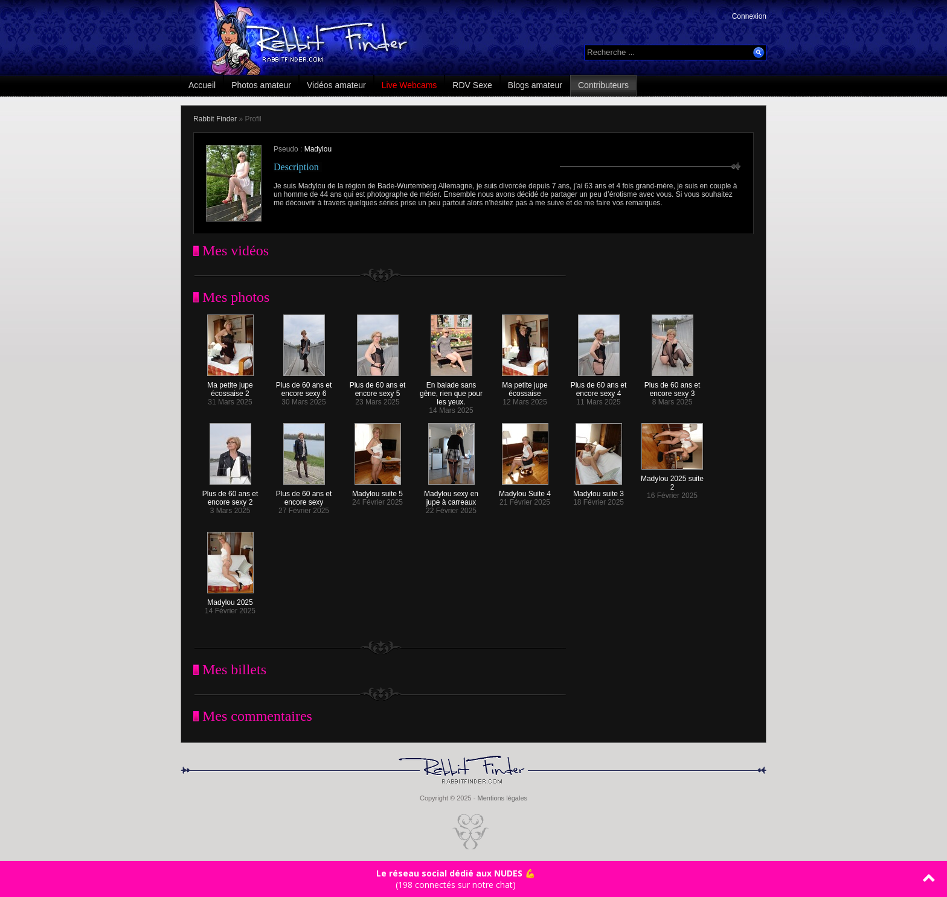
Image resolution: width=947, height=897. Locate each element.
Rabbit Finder (215, 119)
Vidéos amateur (336, 85)
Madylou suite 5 (377, 490)
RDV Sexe (472, 85)
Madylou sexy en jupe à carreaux (451, 494)
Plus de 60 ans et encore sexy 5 (378, 386)
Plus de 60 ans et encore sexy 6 (304, 386)
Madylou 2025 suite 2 (672, 479)
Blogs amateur (535, 85)
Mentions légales (502, 798)
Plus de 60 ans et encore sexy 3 (672, 386)
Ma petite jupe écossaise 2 (230, 386)
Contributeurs (603, 85)
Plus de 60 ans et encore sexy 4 (599, 386)
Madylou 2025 (230, 599)
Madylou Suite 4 (525, 490)
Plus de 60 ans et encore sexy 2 (230, 494)
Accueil (202, 85)
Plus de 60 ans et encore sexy (304, 494)
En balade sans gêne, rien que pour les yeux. (451, 390)
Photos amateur (261, 85)
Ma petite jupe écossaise (525, 386)
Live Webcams (409, 85)
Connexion (749, 16)
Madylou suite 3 (598, 490)
